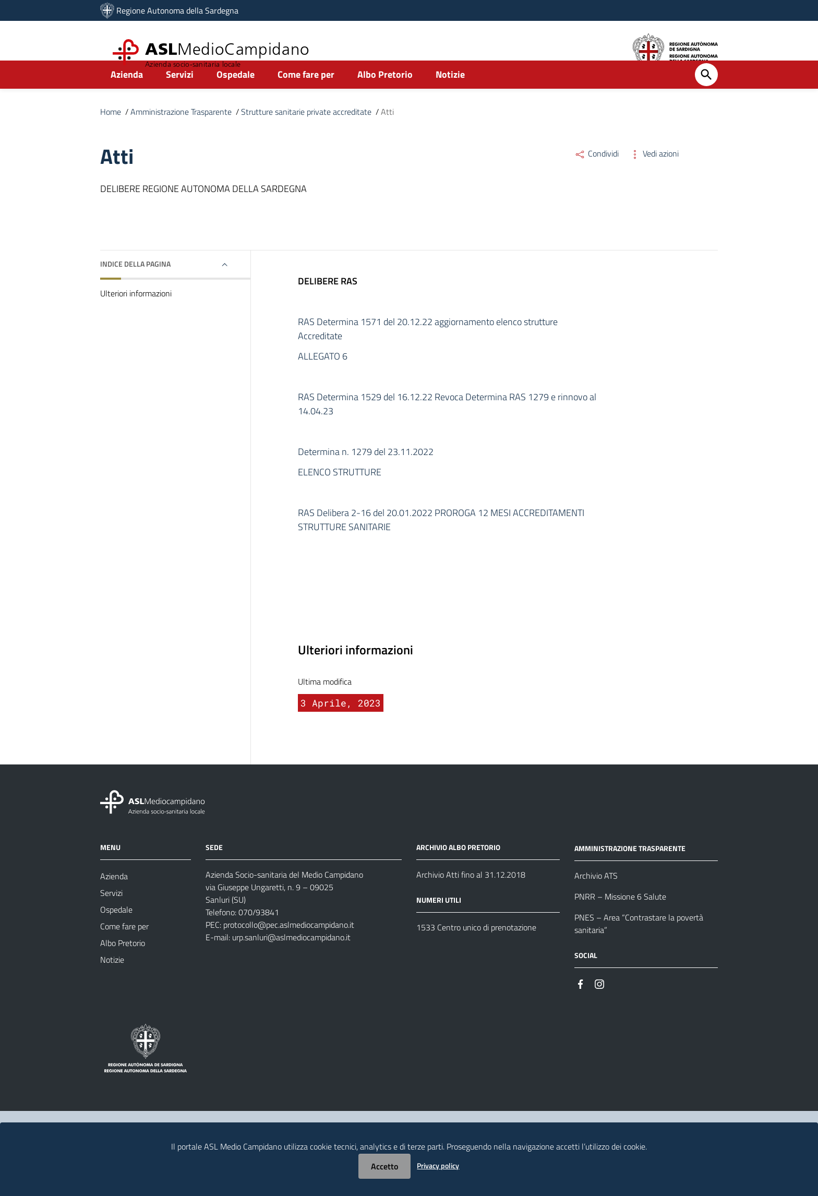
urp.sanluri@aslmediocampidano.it (291, 960)
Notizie (450, 97)
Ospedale (235, 97)
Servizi (180, 97)
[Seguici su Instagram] (599, 1006)
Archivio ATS (596, 898)
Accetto (384, 1166)
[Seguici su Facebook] (580, 1006)
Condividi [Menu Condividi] (596, 176)
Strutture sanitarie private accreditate (306, 134)
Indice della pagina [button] (135, 286)
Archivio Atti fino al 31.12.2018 (470, 897)
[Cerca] (706, 97)
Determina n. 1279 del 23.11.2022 (366, 475)
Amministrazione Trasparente (181, 134)
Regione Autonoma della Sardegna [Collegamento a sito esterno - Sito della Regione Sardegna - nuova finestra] (177, 10)
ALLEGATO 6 (322, 379)
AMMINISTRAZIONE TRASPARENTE (629, 871)
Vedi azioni (654, 176)
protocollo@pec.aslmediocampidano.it (288, 947)
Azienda (127, 97)
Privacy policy (438, 1165)
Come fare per (306, 97)
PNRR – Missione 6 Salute (620, 919)
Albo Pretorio (385, 97)
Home (110, 134)
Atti (387, 134)
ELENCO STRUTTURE (339, 495)
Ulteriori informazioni (136, 316)
